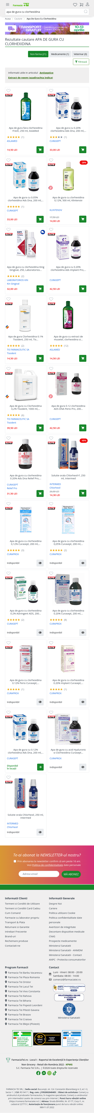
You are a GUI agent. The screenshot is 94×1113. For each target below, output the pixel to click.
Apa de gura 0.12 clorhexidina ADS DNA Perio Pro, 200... (68, 407)
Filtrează (81, 61)
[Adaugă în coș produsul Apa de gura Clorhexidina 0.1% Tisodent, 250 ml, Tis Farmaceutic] (40, 358)
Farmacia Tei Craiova (18, 1019)
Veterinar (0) (80, 54)
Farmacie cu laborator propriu (22, 917)
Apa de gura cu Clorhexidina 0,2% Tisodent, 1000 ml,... (26, 407)
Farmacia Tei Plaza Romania (22, 977)
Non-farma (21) (38, 54)
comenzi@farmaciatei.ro (67, 979)
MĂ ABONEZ (71, 874)
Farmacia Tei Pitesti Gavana (22, 1010)
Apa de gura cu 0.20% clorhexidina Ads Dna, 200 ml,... (68, 129)
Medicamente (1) (60, 54)
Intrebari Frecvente (16, 931)
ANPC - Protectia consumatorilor (67, 959)
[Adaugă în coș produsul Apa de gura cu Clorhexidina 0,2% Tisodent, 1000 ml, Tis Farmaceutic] (40, 427)
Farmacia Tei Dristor (18, 982)
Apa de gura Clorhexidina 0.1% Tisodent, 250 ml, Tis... (25, 338)
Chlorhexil (55, 487)
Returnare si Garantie (17, 927)
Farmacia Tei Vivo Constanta (22, 991)
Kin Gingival (13, 283)
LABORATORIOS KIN (17, 280)
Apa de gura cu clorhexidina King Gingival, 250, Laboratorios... (25, 268)
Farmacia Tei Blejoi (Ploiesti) (22, 1023)
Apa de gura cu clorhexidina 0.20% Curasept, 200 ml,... (68, 612)
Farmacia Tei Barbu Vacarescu (23, 972)
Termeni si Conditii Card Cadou (22, 908)
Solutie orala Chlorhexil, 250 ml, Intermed (26, 816)
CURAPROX (13, 554)
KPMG (69, 1064)
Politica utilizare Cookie (62, 913)
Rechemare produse (16, 940)
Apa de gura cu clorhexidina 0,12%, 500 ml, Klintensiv (68, 199)
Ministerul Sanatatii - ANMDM (66, 950)
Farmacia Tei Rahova (18, 995)
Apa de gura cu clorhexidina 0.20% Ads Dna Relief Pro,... (25, 477)
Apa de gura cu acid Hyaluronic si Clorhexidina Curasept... (68, 751)
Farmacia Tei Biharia (18, 1000)
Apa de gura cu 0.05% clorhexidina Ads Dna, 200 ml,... (25, 199)
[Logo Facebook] (38, 1073)
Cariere (53, 908)
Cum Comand (13, 913)
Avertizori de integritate (62, 927)
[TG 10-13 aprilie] (47, 28)
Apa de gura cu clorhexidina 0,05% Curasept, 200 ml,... (68, 542)
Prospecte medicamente (63, 940)
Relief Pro (12, 488)
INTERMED (55, 484)
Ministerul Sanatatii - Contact (65, 955)
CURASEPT (55, 141)
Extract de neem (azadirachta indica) (30, 77)
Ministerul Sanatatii (60, 945)
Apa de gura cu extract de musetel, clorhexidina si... (68, 338)
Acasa (8, 18)
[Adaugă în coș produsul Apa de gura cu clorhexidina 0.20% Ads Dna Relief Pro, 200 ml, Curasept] (40, 493)
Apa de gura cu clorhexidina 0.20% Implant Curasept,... (68, 681)
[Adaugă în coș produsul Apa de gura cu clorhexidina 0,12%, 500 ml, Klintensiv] (82, 219)
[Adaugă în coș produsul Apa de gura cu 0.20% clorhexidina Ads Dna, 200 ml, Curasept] (82, 149)
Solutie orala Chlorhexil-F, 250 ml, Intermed (68, 477)
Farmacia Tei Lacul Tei (19, 986)
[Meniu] (7, 4)
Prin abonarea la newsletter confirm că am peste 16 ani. (49, 861)
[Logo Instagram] (49, 1073)
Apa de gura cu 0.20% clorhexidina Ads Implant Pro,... (68, 268)
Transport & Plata (15, 922)
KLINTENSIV (56, 210)
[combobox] (47, 11)
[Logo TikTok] (55, 1073)
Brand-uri (10, 936)
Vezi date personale (54, 865)
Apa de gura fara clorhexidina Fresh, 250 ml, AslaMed (26, 129)
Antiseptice (46, 72)
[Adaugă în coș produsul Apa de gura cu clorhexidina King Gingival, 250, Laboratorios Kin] (40, 288)
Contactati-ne (12, 945)
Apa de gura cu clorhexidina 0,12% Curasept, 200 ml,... (25, 542)
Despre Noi (55, 903)
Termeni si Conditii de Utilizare (22, 903)
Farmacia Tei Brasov (18, 1014)
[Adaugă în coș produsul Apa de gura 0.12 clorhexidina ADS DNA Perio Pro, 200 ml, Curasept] (82, 427)
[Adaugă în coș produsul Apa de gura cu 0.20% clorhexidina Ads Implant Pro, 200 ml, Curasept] (82, 288)
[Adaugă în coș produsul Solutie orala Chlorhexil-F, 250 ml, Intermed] (82, 493)
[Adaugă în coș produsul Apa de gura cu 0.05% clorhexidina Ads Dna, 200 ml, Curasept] (40, 219)
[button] (40, 563)
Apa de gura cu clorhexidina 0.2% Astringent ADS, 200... (25, 612)
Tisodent (11, 353)
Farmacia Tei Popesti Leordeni (23, 1005)
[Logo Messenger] (44, 1073)
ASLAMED (12, 141)
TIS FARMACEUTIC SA (18, 349)
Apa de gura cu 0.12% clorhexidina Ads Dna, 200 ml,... (25, 751)
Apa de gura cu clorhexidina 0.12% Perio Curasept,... (25, 681)
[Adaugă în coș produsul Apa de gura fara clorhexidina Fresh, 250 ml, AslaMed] (40, 149)
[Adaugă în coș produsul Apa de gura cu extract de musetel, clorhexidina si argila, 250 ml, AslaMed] (82, 358)
